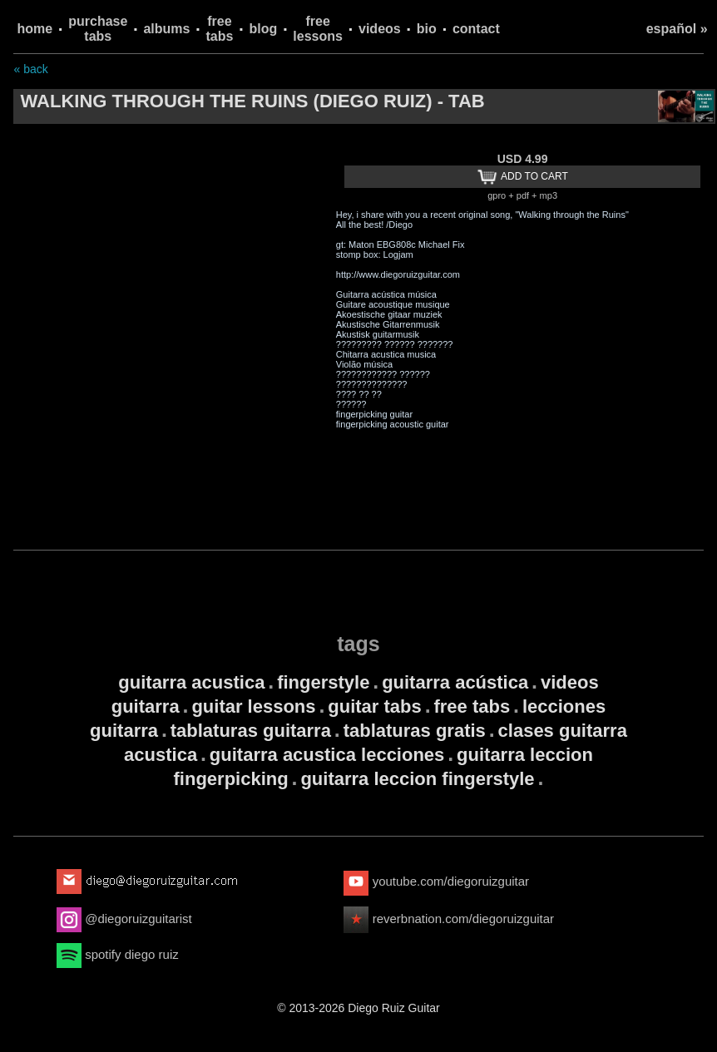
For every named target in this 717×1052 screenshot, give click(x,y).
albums (166, 29)
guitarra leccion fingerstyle (417, 778)
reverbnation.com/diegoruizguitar (449, 918)
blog (264, 29)
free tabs (220, 28)
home (34, 29)
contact (476, 29)
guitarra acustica (191, 682)
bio (427, 29)
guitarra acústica (455, 682)
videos (379, 29)
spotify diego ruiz (118, 954)
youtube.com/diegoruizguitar (436, 881)
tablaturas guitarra (251, 730)
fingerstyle (323, 682)
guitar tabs (374, 706)
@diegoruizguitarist (124, 918)
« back (30, 69)
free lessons (318, 28)
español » (677, 29)
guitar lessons (253, 706)
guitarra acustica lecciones (327, 754)
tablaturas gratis (415, 730)
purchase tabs (97, 28)
